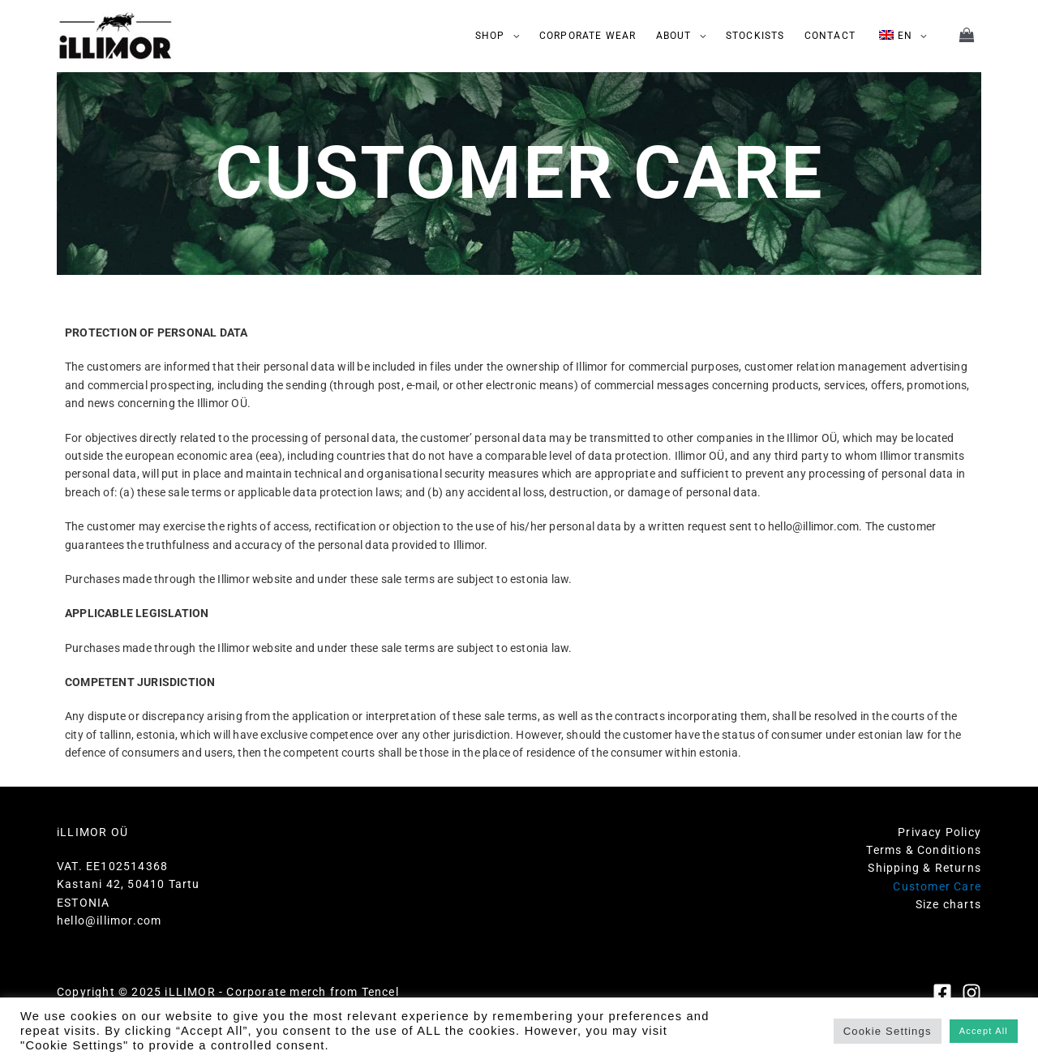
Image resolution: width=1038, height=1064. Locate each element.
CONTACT (830, 35)
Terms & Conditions (923, 849)
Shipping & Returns (924, 867)
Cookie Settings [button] (887, 1031)
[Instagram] (971, 992)
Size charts (948, 904)
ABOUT (674, 35)
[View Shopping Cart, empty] (967, 36)
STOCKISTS (755, 35)
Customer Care (937, 886)
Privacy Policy (939, 832)
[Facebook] (942, 992)
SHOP (490, 35)
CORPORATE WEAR (588, 35)
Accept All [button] (983, 1031)
